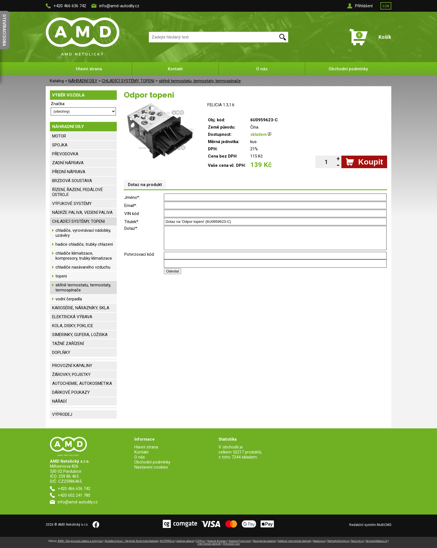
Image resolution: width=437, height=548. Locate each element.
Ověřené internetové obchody (294, 541)
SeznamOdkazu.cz (376, 541)
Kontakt (175, 68)
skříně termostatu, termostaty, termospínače (200, 80)
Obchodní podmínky (348, 68)
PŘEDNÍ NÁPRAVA (68, 171)
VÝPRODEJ (62, 414)
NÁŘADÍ (59, 401)
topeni (61, 276)
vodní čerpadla (68, 298)
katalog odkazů (185, 541)
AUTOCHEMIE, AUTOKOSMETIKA (82, 383)
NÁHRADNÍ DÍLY (82, 80)
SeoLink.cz (357, 541)
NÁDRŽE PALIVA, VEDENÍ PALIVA (82, 212)
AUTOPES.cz (167, 541)
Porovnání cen (231, 543)
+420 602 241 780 (74, 495)
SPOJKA (59, 145)
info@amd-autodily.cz (119, 5)
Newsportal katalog (264, 541)
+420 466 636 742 (70, 5)
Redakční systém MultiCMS (370, 525)
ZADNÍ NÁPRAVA (68, 162)
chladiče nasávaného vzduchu (82, 267)
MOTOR (59, 136)
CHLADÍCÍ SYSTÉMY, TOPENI (128, 80)
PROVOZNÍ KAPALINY (72, 365)
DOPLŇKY (61, 352)
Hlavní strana (89, 68)
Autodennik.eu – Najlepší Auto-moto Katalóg (132, 541)
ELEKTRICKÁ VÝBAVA (72, 316)
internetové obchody (209, 543)
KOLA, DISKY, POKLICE (72, 325)
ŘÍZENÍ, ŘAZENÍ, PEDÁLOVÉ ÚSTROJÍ (77, 192)
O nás (262, 68)
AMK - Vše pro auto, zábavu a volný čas (80, 541)
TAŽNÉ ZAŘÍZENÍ (68, 343)
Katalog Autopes (217, 541)
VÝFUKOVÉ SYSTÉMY (72, 203)
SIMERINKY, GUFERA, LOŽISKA (80, 334)
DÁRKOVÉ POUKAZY (71, 392)
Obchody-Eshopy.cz (338, 541)
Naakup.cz (319, 541)
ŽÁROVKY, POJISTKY (71, 374)
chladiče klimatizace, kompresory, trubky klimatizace (83, 256)
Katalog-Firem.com (240, 541)
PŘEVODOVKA (65, 153)
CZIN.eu (200, 541)
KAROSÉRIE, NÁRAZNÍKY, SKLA (80, 307)
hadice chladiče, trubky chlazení (84, 244)
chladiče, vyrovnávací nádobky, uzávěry (83, 233)
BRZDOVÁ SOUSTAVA (72, 180)
